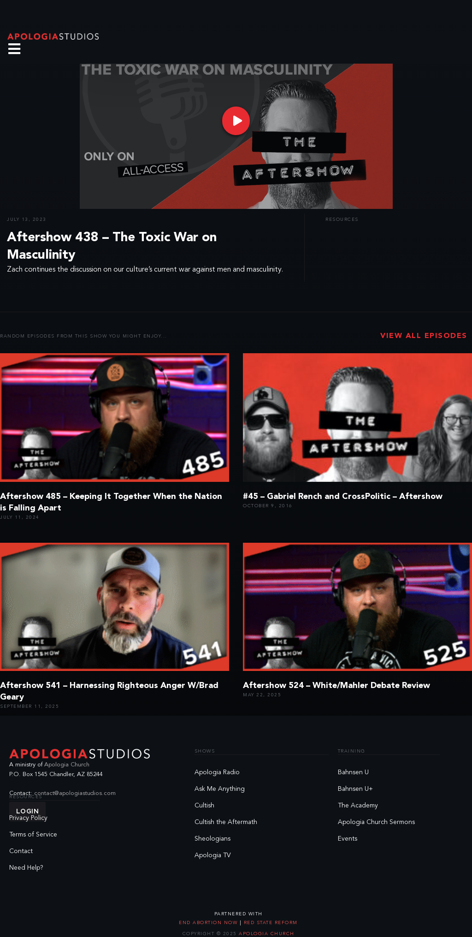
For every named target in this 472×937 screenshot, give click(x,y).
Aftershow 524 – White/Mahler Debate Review (336, 686)
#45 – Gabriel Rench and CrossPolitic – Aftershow (342, 496)
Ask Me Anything (220, 789)
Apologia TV (213, 855)
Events (347, 839)
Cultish (204, 805)
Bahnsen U (353, 772)
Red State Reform (270, 922)
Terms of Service (33, 834)
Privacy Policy (28, 818)
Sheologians (212, 839)
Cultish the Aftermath (226, 822)
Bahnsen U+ (355, 789)
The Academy (358, 805)
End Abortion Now (209, 922)
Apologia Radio (217, 772)
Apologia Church (66, 765)
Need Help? (26, 868)
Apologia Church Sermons (376, 822)
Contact (21, 851)
